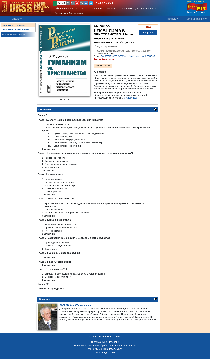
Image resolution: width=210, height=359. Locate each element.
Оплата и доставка (105, 352)
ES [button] (68, 3)
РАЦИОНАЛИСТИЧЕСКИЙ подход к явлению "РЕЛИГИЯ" (128, 56)
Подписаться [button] (97, 8)
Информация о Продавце (105, 342)
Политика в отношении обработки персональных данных (105, 345)
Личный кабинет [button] (196, 19)
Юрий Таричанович (75, 305)
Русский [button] (61, 3)
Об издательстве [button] (64, 8)
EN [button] (72, 3)
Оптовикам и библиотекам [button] (69, 13)
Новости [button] (112, 8)
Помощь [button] (171, 19)
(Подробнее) (130, 97)
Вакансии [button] (126, 8)
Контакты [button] (81, 8)
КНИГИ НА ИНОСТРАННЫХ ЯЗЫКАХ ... (17, 30)
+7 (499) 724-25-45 (104, 3)
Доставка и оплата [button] (145, 8)
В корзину (148, 32)
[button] (77, 3)
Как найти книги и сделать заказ (105, 349)
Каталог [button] (15, 19)
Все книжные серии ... (14, 34)
